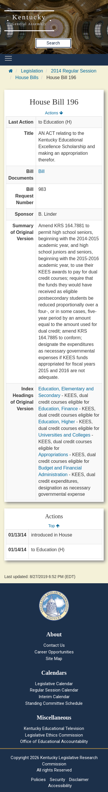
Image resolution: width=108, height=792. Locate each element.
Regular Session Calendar (54, 690)
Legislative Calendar (54, 683)
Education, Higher (56, 421)
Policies (38, 779)
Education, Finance (58, 408)
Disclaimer (79, 779)
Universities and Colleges (64, 435)
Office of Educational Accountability (54, 741)
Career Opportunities (54, 652)
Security (57, 779)
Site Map (54, 658)
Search (53, 43)
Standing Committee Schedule (54, 703)
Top (54, 525)
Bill (41, 171)
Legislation (32, 70)
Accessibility (60, 785)
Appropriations (53, 454)
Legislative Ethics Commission (54, 735)
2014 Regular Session (73, 70)
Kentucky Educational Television (54, 728)
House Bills (26, 77)
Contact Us (54, 645)
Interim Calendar (54, 696)
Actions (54, 113)
